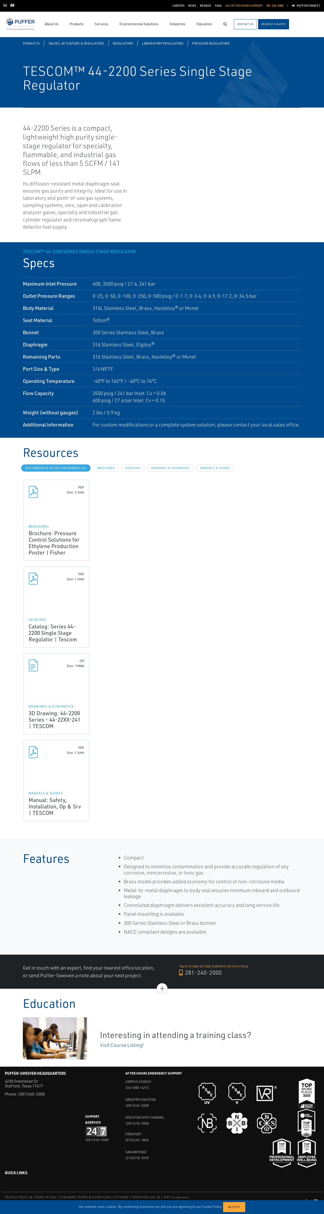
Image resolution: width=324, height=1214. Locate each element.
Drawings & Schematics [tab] (170, 468)
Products (31, 43)
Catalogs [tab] (133, 468)
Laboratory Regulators (162, 43)
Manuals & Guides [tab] (215, 468)
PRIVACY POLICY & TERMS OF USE (30, 1197)
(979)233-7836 (137, 1140)
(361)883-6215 (137, 1087)
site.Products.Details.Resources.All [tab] (56, 468)
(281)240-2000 (31, 1093)
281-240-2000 (200, 972)
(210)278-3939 (137, 1158)
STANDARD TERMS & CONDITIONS (86, 1197)
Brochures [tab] (106, 468)
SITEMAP (121, 1197)
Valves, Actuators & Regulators (76, 43)
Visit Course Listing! (122, 1045)
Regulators (123, 43)
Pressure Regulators (211, 43)
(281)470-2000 (137, 1123)
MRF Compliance (176, 1197)
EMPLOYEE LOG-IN (146, 1197)
